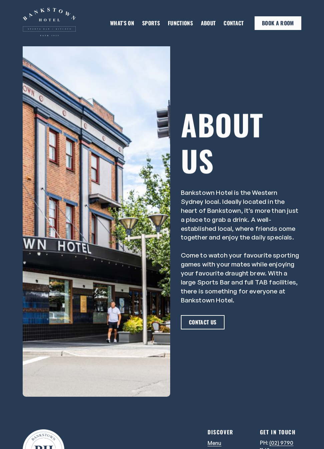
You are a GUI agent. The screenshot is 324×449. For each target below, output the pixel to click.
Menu (215, 443)
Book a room (278, 23)
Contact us (202, 322)
